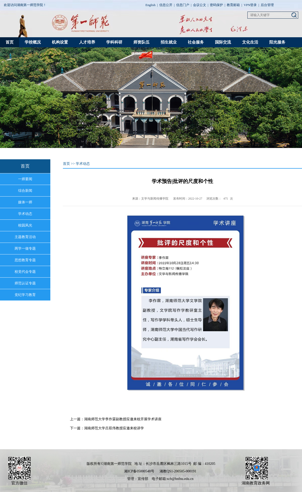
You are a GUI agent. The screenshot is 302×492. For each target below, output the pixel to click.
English (150, 5)
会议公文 (199, 5)
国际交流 (223, 42)
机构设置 (60, 42)
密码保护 (216, 5)
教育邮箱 (233, 5)
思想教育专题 (25, 260)
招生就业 (169, 42)
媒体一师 (25, 202)
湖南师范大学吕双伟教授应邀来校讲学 (114, 428)
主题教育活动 (25, 237)
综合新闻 (25, 191)
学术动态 (25, 214)
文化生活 (250, 42)
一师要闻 (25, 179)
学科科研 (114, 42)
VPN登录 (250, 5)
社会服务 (196, 42)
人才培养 (87, 42)
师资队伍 (141, 42)
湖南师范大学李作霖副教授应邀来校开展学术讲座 (123, 419)
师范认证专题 (25, 283)
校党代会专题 (25, 272)
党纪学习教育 (25, 295)
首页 (10, 42)
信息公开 (165, 5)
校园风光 (25, 225)
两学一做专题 (25, 248)
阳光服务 (277, 42)
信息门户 (182, 5)
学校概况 (33, 42)
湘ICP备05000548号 (139, 471)
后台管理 (267, 5)
